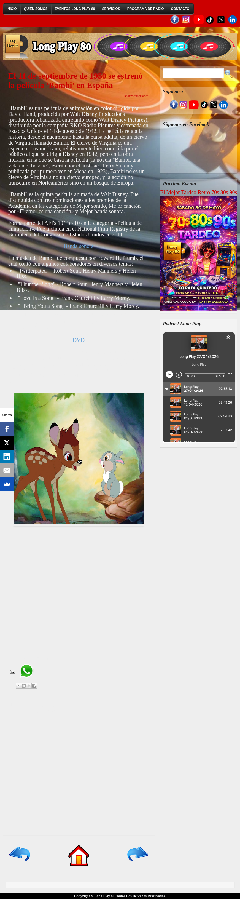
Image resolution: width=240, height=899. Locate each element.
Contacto (180, 9)
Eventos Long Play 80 (75, 9)
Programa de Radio (145, 9)
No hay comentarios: (136, 95)
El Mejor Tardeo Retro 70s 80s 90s (198, 192)
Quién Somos (36, 9)
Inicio (12, 9)
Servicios (111, 9)
